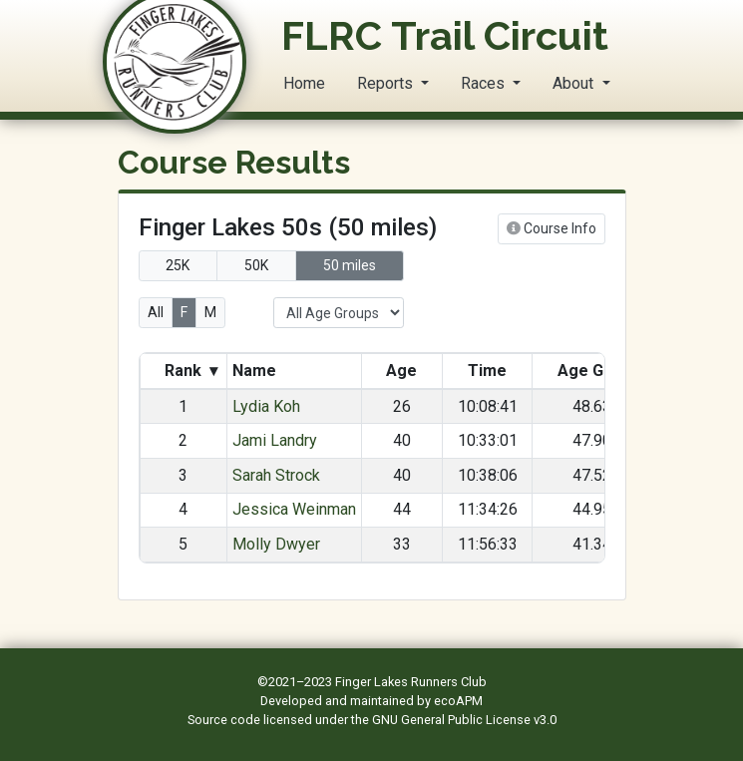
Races (485, 83)
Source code (225, 719)
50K (256, 265)
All (156, 312)
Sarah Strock (276, 475)
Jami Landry (274, 440)
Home (304, 83)
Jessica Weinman (294, 509)
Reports (387, 83)
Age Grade (598, 370)
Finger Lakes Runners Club (411, 681)
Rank (191, 371)
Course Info (551, 228)
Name (256, 370)
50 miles (349, 265)
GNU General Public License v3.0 (464, 719)
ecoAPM (458, 700)
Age (401, 370)
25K (177, 265)
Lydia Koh (266, 406)
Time (487, 370)
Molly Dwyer (276, 544)
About (575, 83)
